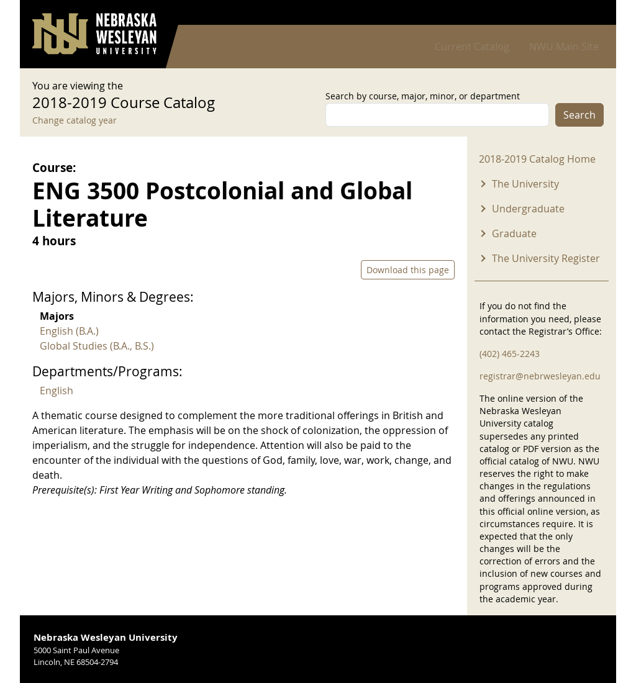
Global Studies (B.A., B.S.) (97, 346)
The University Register (546, 258)
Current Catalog (472, 46)
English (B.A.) (69, 331)
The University (525, 184)
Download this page (407, 270)
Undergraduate (528, 208)
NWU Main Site (564, 46)
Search (579, 115)
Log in (587, 13)
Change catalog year (74, 120)
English (56, 390)
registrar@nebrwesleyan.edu (540, 376)
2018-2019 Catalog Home (537, 159)
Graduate (514, 233)
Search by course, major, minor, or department (422, 96)
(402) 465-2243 (509, 354)
